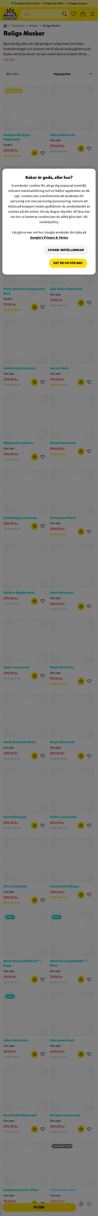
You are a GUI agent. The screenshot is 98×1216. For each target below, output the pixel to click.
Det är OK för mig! (68, 263)
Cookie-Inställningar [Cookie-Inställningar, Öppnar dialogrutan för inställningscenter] (66, 250)
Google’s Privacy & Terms (49, 237)
